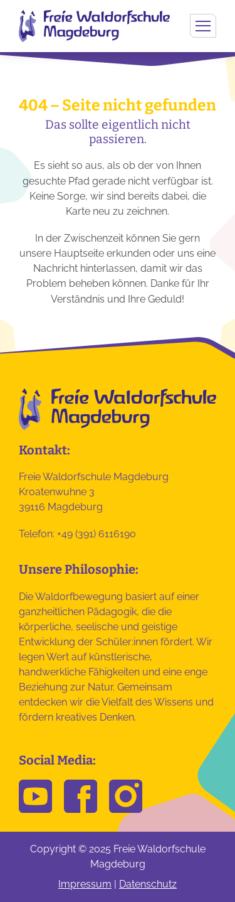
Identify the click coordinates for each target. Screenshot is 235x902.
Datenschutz (148, 884)
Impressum (85, 884)
